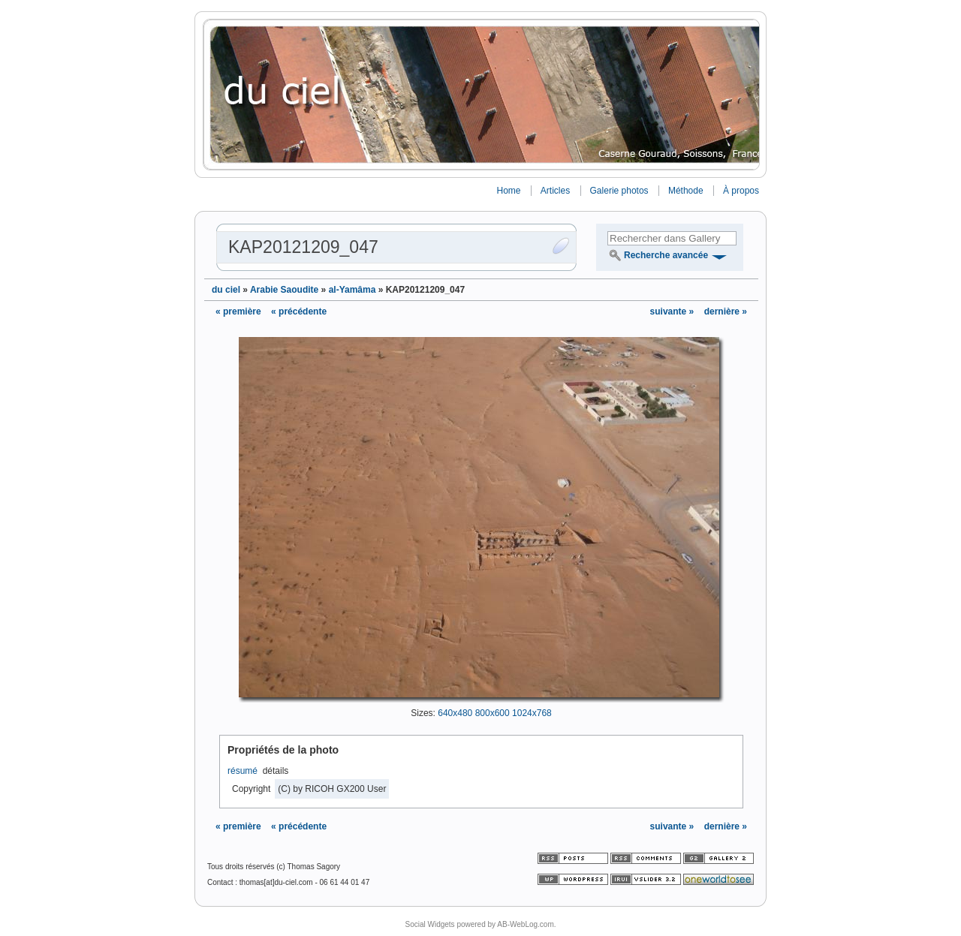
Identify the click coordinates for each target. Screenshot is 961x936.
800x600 (492, 713)
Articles (555, 190)
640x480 (455, 713)
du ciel (226, 289)
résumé (242, 771)
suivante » (673, 311)
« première (238, 311)
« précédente (299, 311)
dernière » (725, 311)
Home (508, 190)
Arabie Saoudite (284, 289)
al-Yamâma (352, 289)
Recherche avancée (666, 255)
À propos (741, 190)
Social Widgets (429, 924)
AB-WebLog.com (525, 924)
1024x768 (532, 713)
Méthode (685, 190)
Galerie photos (619, 190)
